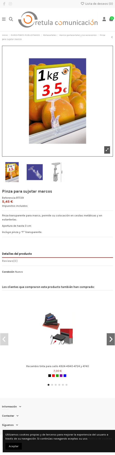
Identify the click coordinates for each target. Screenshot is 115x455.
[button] (48, 385)
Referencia (8, 197)
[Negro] (49, 375)
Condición (8, 271)
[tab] (57, 261)
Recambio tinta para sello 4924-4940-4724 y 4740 (57, 366)
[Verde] (57, 375)
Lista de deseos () (96, 4)
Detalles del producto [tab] (17, 253)
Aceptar (13, 446)
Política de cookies (100, 438)
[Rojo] (53, 375)
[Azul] (65, 375)
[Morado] (61, 375)
